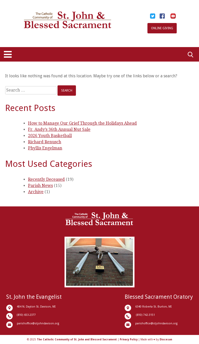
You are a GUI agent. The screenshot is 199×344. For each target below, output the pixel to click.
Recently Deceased (46, 179)
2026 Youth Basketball (50, 135)
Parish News (40, 185)
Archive (36, 191)
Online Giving (162, 28)
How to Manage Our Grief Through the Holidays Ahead (82, 123)
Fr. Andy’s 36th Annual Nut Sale (59, 129)
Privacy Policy (129, 339)
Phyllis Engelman (45, 148)
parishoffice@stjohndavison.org (38, 323)
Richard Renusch (44, 141)
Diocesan (166, 339)
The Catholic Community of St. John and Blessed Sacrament (77, 339)
